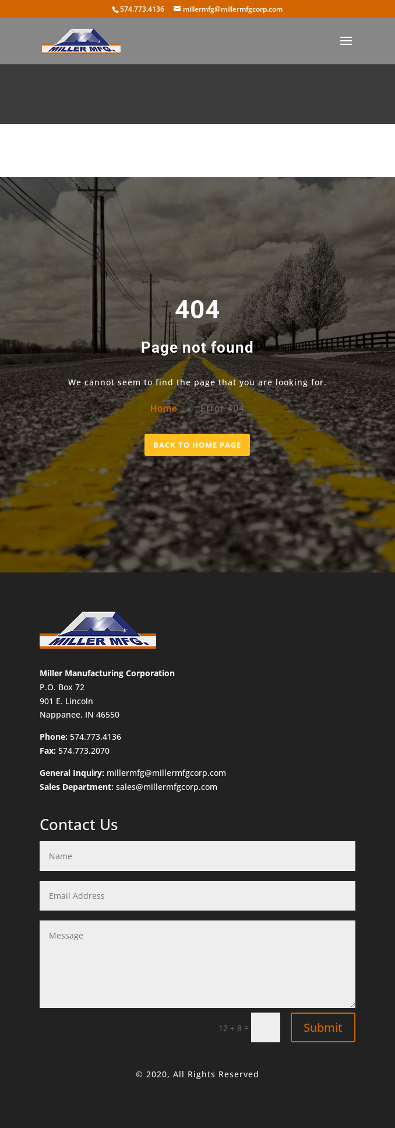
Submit (323, 1027)
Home (164, 408)
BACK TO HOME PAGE (197, 445)
